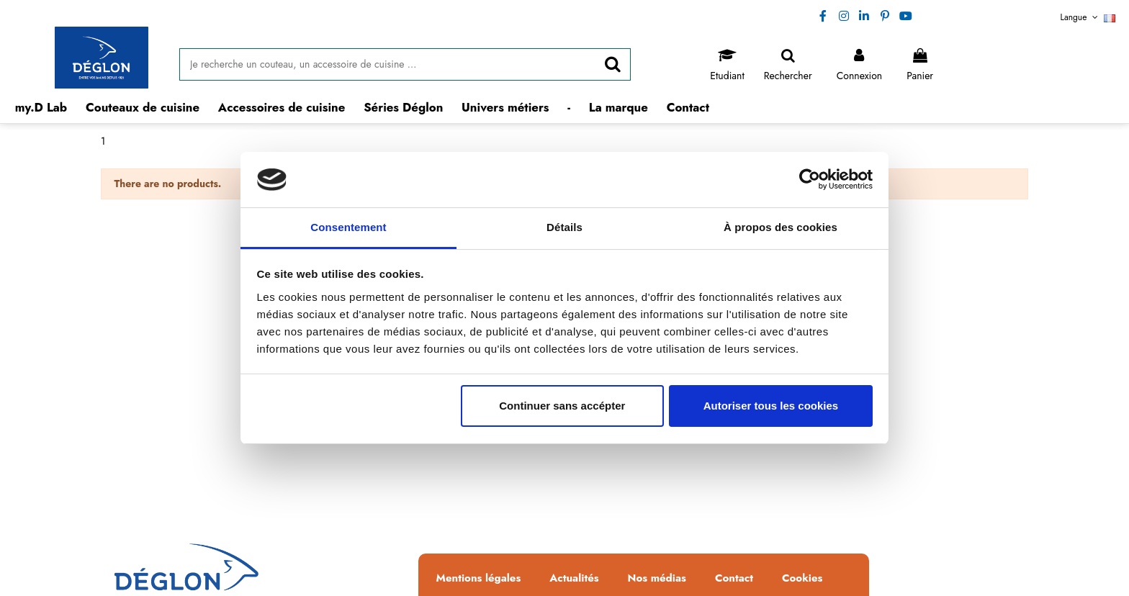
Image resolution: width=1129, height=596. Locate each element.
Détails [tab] (564, 227)
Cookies (802, 579)
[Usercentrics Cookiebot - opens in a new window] (810, 179)
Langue (1088, 17)
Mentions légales (478, 579)
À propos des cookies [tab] (780, 227)
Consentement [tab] (348, 227)
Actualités (573, 579)
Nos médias (657, 579)
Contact (734, 579)
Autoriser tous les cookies (771, 405)
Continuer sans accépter (562, 405)
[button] (143, 107)
